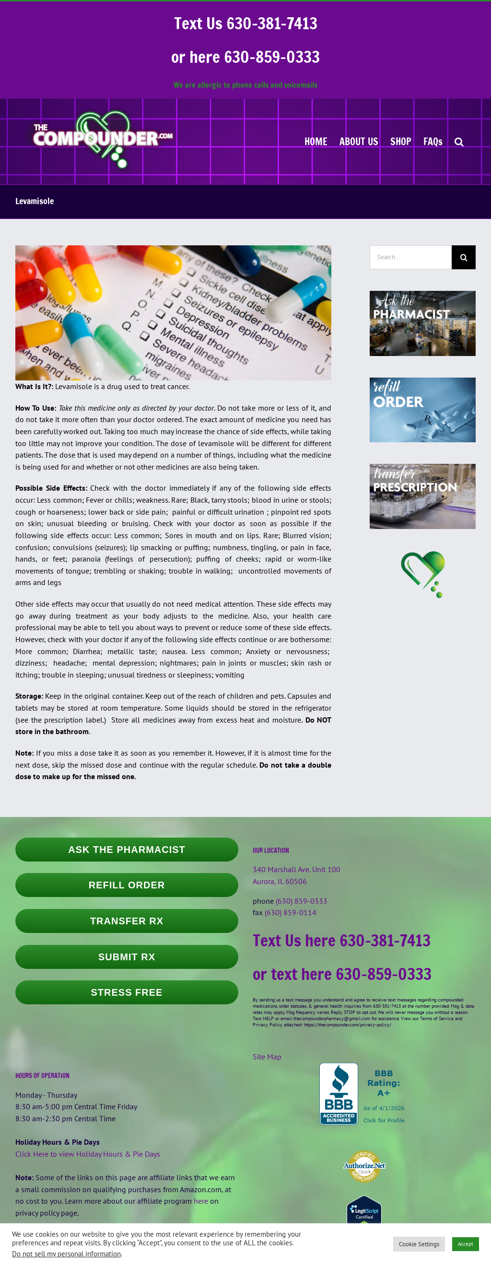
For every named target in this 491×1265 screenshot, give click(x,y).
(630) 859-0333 (301, 901)
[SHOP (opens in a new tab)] (400, 141)
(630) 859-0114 (290, 912)
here (201, 1201)
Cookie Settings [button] (419, 1244)
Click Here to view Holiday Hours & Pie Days (87, 1154)
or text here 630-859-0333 (342, 974)
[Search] (464, 257)
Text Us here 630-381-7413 (342, 940)
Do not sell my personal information (66, 1253)
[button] (459, 141)
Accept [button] (465, 1244)
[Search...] (411, 257)
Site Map (267, 1056)
